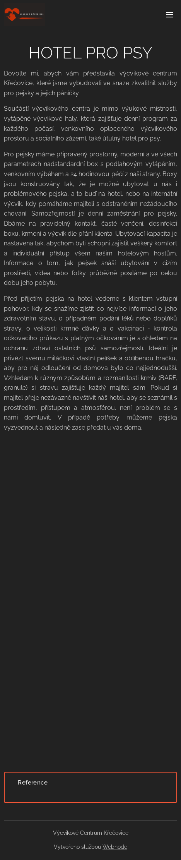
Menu (169, 14)
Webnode (114, 847)
